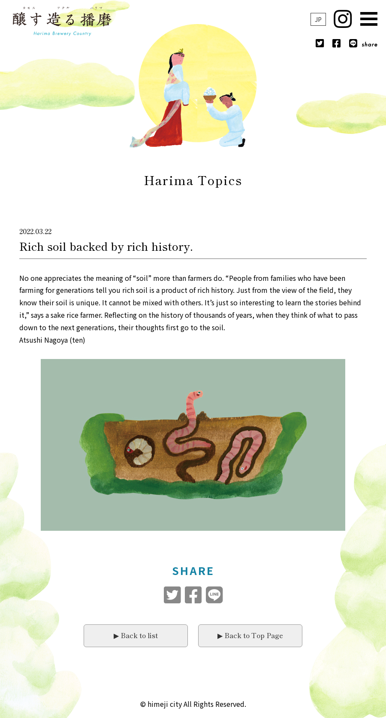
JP (318, 19)
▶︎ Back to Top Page (250, 635)
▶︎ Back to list (136, 635)
